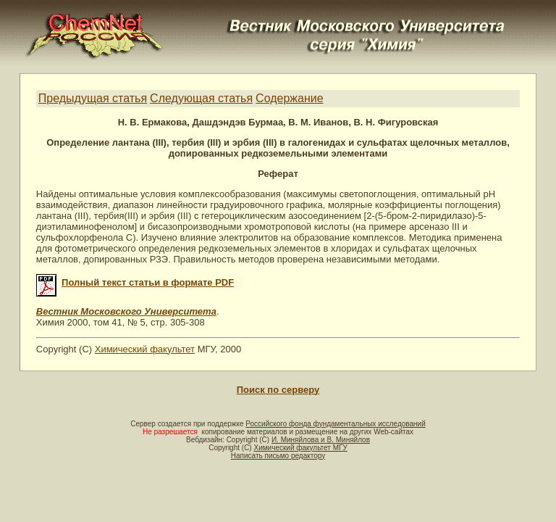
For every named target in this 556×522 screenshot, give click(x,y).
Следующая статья (201, 98)
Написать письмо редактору (278, 456)
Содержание (290, 98)
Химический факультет (145, 349)
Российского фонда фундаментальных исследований (335, 424)
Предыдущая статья (92, 98)
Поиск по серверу (278, 389)
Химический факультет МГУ (300, 448)
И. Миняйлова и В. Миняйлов (320, 440)
